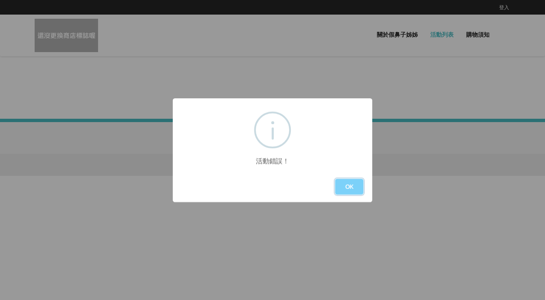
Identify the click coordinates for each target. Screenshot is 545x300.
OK (349, 186)
